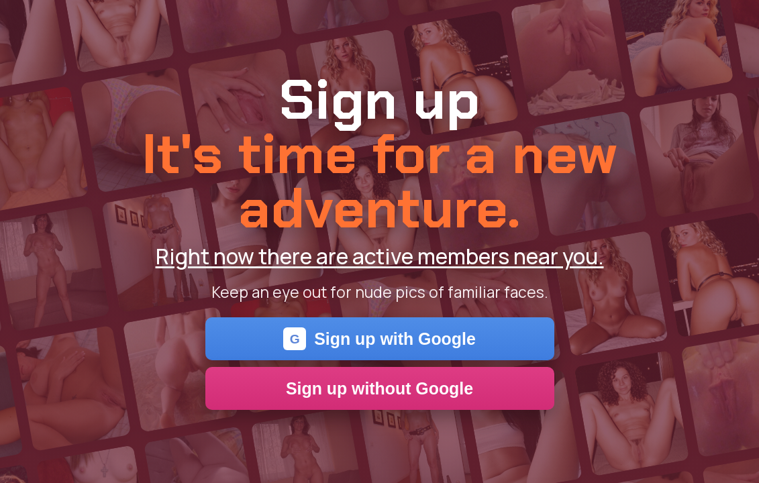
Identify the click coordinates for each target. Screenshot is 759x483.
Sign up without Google (379, 388)
